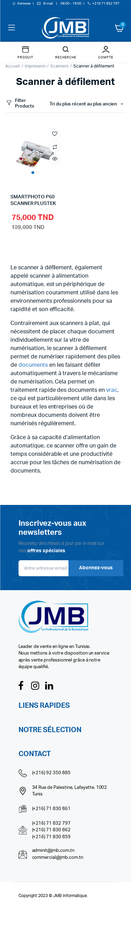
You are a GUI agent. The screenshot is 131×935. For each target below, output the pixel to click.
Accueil (12, 66)
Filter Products (19, 103)
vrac (111, 390)
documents (33, 365)
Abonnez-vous (96, 567)
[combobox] (86, 104)
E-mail (48, 3)
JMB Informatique (70, 896)
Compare (54, 146)
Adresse (24, 3)
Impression (35, 66)
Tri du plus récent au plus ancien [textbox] (83, 104)
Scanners (59, 66)
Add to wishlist (54, 134)
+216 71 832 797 (105, 3)
